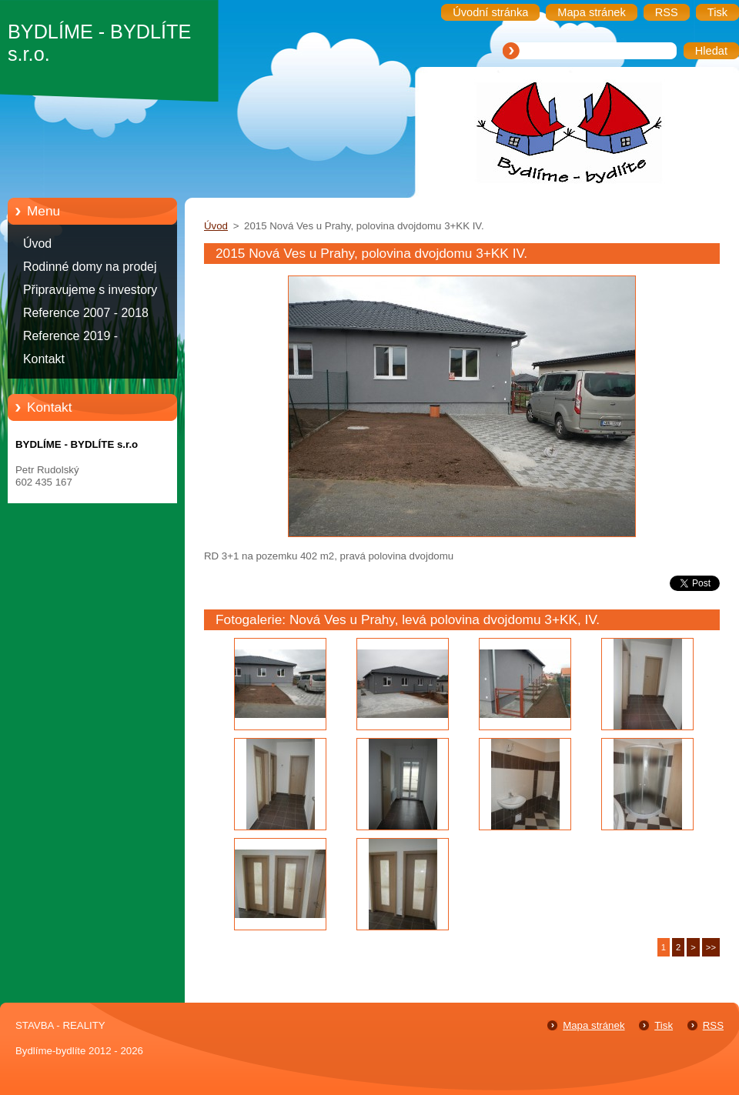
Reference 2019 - (70, 335)
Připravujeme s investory (90, 289)
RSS (713, 1025)
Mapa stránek (593, 1025)
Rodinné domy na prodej (90, 266)
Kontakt (44, 359)
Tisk (663, 1025)
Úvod (37, 243)
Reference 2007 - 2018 (86, 312)
